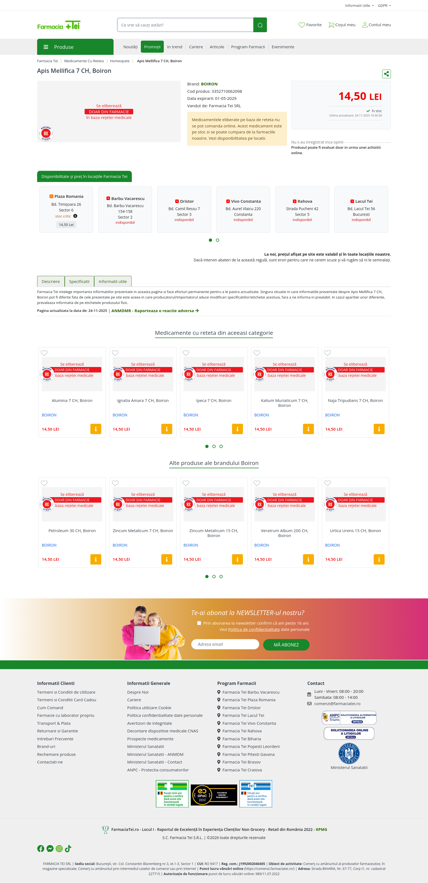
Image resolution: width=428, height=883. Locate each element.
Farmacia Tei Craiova (239, 769)
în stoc (377, 111)
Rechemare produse (56, 754)
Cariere (134, 699)
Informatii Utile (358, 5)
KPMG (321, 829)
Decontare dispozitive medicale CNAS (162, 730)
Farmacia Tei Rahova (239, 730)
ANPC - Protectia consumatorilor (158, 769)
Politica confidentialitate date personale (165, 715)
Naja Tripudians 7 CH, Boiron (355, 400)
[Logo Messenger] (50, 848)
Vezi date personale (264, 629)
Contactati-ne (50, 762)
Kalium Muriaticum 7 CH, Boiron (284, 403)
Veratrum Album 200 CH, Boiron (284, 533)
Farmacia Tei (47, 60)
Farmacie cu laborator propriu (65, 715)
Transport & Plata (53, 723)
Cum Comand (50, 707)
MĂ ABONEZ (286, 645)
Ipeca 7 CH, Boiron (213, 400)
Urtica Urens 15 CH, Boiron (355, 530)
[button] (210, 240)
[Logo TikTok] (68, 848)
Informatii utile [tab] (113, 281)
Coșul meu (342, 23)
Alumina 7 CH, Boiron (72, 400)
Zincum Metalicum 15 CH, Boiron (213, 533)
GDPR (383, 5)
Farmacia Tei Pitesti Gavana (246, 754)
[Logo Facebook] (40, 848)
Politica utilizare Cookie (149, 707)
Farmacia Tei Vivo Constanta (246, 723)
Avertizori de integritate (149, 723)
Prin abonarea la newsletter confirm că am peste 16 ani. (256, 623)
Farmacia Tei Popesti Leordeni (248, 746)
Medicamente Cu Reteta (84, 60)
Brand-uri (46, 746)
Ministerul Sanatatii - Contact (154, 762)
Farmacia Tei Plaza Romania (246, 699)
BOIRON (209, 83)
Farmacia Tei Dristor (239, 707)
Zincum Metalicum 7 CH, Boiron (143, 530)
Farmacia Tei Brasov (239, 762)
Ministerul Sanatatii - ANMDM (155, 754)
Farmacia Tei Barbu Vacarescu (248, 692)
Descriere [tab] (51, 281)
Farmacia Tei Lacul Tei (240, 715)
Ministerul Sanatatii (145, 746)
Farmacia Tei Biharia (239, 738)
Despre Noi (137, 692)
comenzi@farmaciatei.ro (337, 703)
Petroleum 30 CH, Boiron (72, 530)
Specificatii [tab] (79, 281)
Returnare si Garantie (57, 730)
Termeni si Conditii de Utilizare (66, 692)
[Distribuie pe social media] (386, 74)
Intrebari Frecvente (55, 738)
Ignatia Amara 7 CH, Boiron (143, 400)
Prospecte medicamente (150, 738)
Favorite (310, 25)
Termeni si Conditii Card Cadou (66, 699)
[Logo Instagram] (59, 848)
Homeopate (120, 60)
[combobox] (185, 24)
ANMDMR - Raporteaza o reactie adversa (154, 310)
